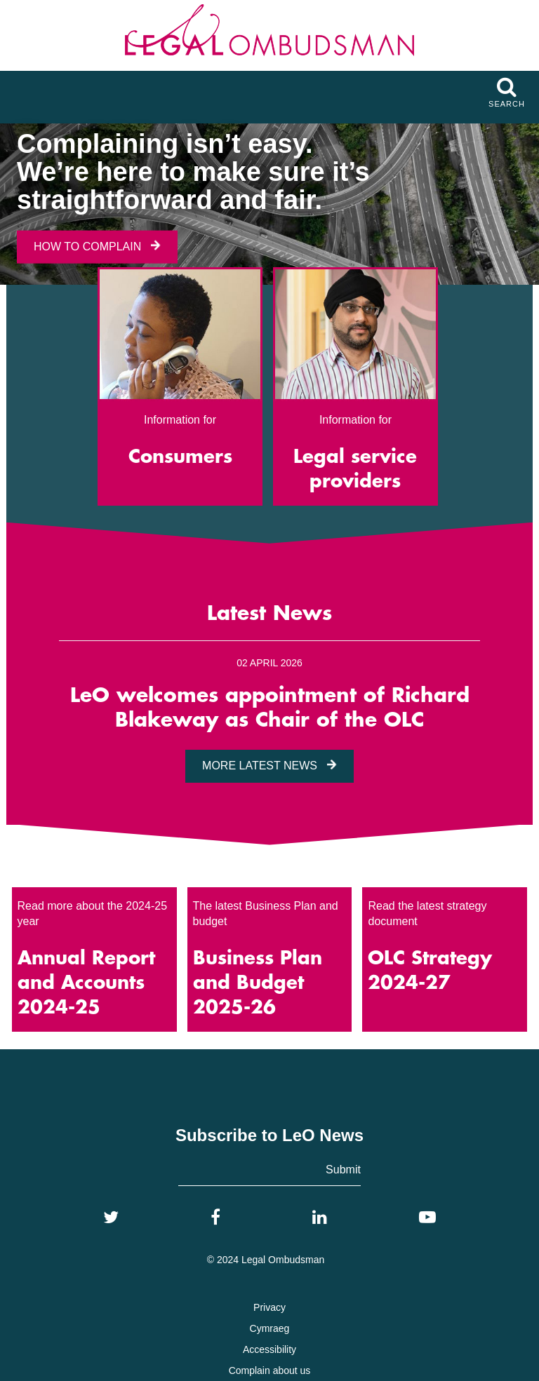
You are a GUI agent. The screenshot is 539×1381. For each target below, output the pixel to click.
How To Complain (97, 246)
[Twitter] (111, 1217)
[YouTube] (427, 1217)
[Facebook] (215, 1217)
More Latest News (269, 766)
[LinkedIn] (320, 1217)
